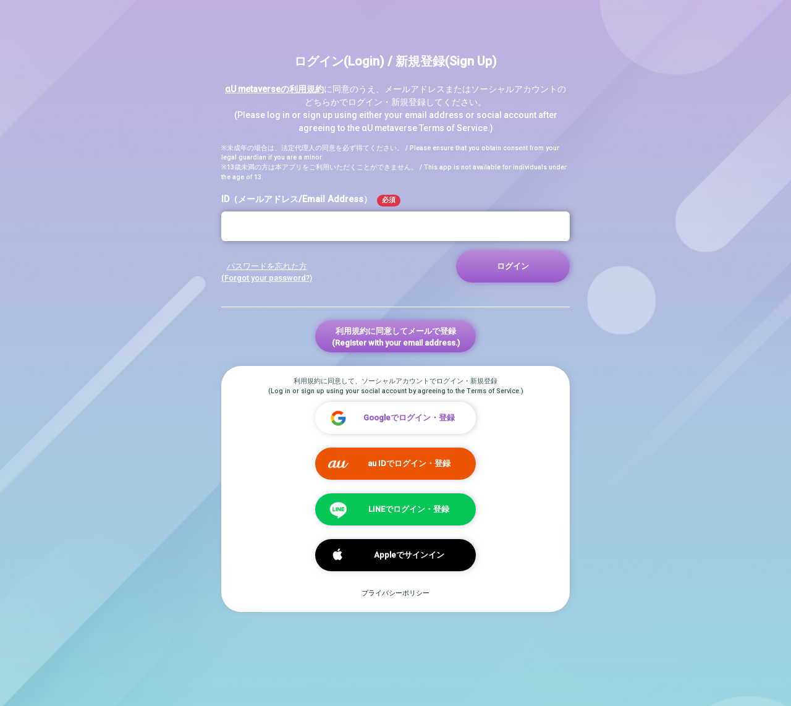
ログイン (513, 266)
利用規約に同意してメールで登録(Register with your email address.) (396, 336)
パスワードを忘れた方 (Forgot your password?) (266, 272)
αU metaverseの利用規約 (274, 89)
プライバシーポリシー (395, 593)
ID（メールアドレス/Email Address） (310, 200)
